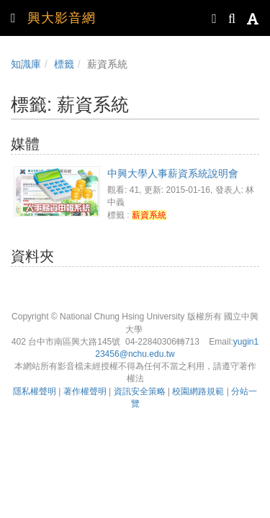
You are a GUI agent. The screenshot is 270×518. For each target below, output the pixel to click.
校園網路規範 (198, 391)
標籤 (64, 64)
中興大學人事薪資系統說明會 (172, 173)
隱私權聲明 (34, 391)
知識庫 (26, 64)
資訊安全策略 (140, 391)
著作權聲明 (85, 391)
